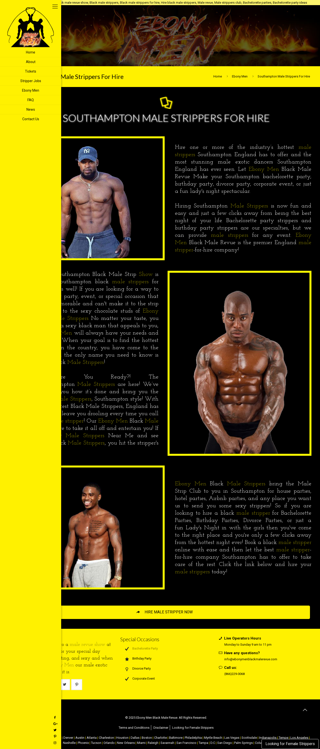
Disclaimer (160, 727)
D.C (212, 743)
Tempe (283, 737)
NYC (25, 737)
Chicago (55, 737)
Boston (147, 737)
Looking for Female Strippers (290, 744)
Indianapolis (267, 737)
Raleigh (153, 743)
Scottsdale (249, 737)
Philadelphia (193, 737)
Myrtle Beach (213, 737)
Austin (79, 737)
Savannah (167, 743)
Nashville (69, 743)
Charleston (106, 737)
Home (217, 76)
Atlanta (92, 737)
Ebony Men (240, 76)
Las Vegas (231, 737)
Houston (122, 737)
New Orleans (126, 743)
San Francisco (186, 743)
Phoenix (83, 743)
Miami (141, 743)
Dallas (135, 737)
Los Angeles (299, 737)
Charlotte (160, 737)
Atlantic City (39, 737)
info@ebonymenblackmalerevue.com (250, 659)
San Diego (224, 743)
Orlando (109, 743)
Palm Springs (243, 743)
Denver (68, 737)
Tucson (96, 743)
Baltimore (176, 737)
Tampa (203, 743)
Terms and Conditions (134, 727)
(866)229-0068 (234, 674)
